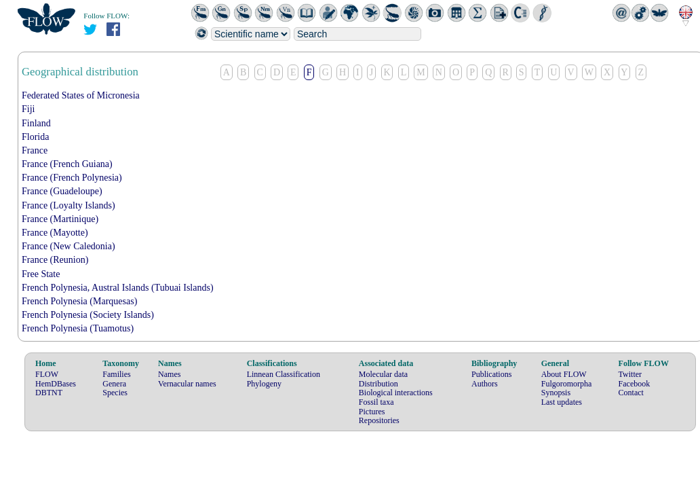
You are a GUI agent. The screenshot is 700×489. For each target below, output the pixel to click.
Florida (35, 137)
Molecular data (383, 374)
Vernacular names (187, 383)
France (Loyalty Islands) (68, 205)
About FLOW (564, 374)
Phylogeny (264, 383)
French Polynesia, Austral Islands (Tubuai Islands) (118, 288)
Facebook (634, 383)
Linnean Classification (283, 374)
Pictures (372, 411)
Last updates (561, 402)
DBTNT (48, 392)
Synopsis (555, 392)
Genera (114, 383)
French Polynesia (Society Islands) (88, 315)
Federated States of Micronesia (81, 95)
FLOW (46, 374)
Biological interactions (396, 392)
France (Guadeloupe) (62, 191)
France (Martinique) (60, 219)
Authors (484, 383)
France (34, 150)
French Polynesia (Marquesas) (79, 301)
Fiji (28, 109)
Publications (491, 374)
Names (169, 374)
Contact (631, 392)
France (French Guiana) (67, 164)
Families (116, 374)
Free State (41, 274)
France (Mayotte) (55, 233)
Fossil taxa (376, 402)
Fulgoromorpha (566, 383)
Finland (36, 123)
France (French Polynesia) (72, 178)
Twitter (630, 374)
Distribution (378, 383)
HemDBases (55, 383)
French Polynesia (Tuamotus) (78, 328)
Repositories (379, 420)
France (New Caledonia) (68, 246)
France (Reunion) (55, 260)
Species (115, 392)
